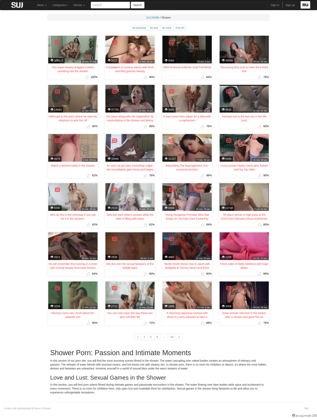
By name (166, 28)
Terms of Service (42, 408)
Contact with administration (18, 408)
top (306, 408)
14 (172, 336)
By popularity (139, 28)
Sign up (290, 5)
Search (137, 5)
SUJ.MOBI (152, 17)
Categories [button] (60, 5)
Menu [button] (42, 5)
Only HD (180, 28)
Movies (79, 5)
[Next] (179, 337)
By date (154, 28)
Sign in (275, 5)
